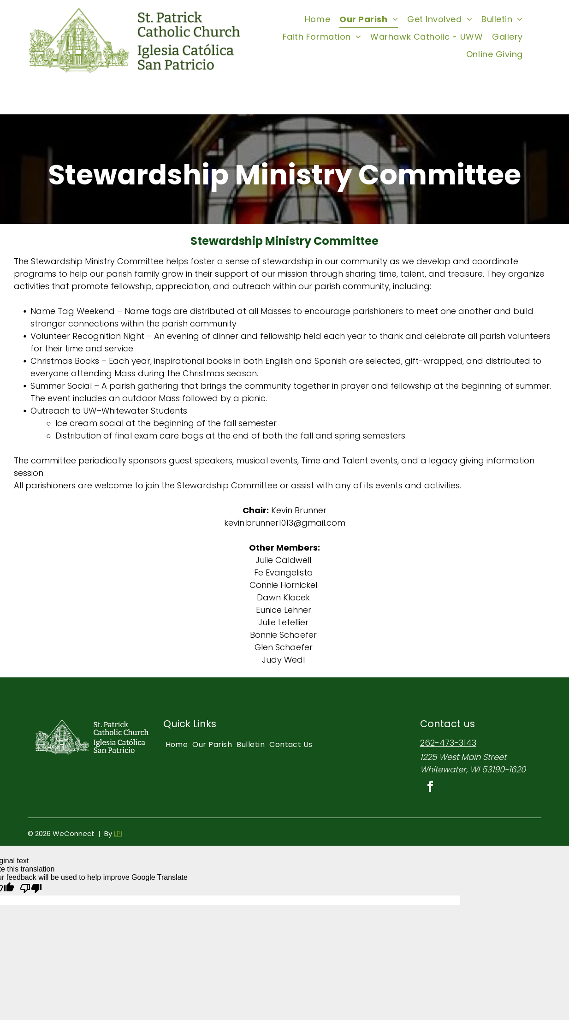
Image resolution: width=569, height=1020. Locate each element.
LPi (118, 833)
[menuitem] (317, 19)
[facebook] (430, 788)
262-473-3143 (448, 742)
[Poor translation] (31, 888)
